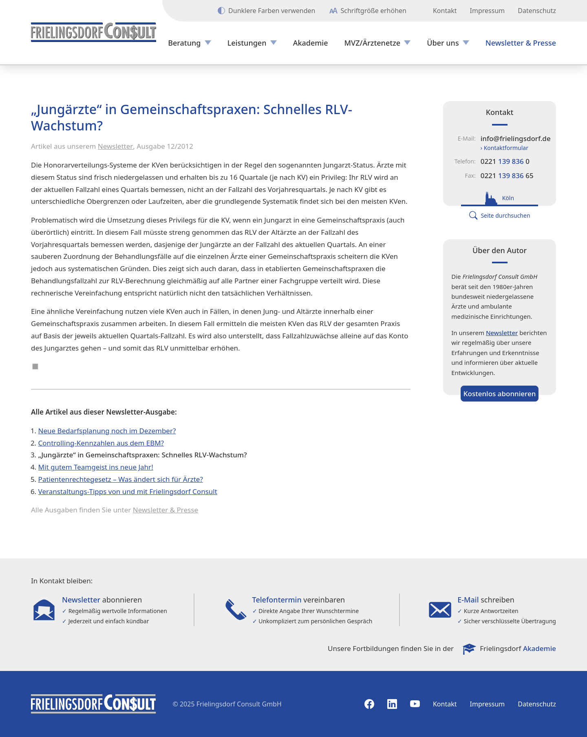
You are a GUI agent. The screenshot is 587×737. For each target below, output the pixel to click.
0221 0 (505, 161)
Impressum (487, 11)
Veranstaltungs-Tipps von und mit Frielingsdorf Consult (127, 491)
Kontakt (445, 11)
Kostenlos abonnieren (499, 393)
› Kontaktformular (504, 148)
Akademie (310, 43)
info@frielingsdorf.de (516, 138)
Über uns (443, 43)
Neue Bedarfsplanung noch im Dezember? (107, 430)
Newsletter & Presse (520, 43)
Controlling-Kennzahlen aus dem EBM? (101, 443)
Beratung (184, 43)
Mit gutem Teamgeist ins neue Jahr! (95, 467)
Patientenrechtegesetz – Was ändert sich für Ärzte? (120, 479)
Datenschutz (537, 11)
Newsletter (115, 146)
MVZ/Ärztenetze (372, 43)
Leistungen (247, 43)
